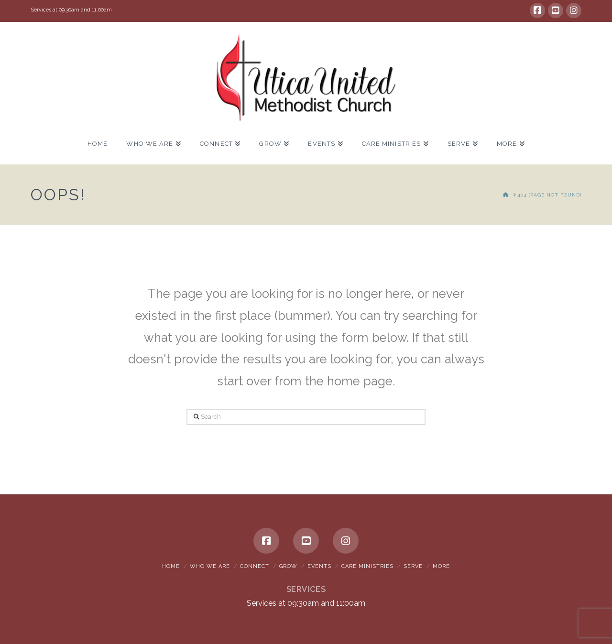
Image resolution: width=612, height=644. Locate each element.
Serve (413, 566)
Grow (288, 566)
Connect (254, 566)
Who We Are (210, 566)
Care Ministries (367, 566)
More (441, 566)
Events (319, 566)
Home (171, 566)
